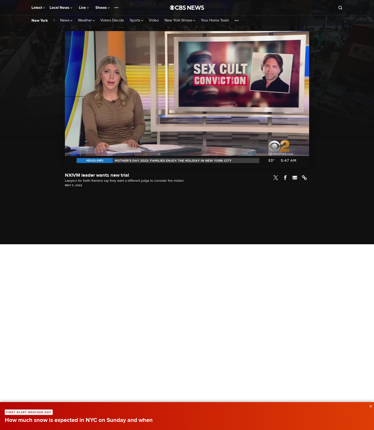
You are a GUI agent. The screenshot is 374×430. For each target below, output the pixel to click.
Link (304, 177)
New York (39, 20)
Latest (38, 8)
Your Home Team (215, 20)
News (66, 20)
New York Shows (180, 20)
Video (154, 20)
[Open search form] (340, 7)
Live (84, 7)
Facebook (285, 177)
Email (294, 177)
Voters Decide (112, 20)
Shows (102, 8)
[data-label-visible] (369, 405)
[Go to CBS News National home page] (187, 7)
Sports (136, 20)
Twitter (275, 177)
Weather (86, 20)
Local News (61, 8)
